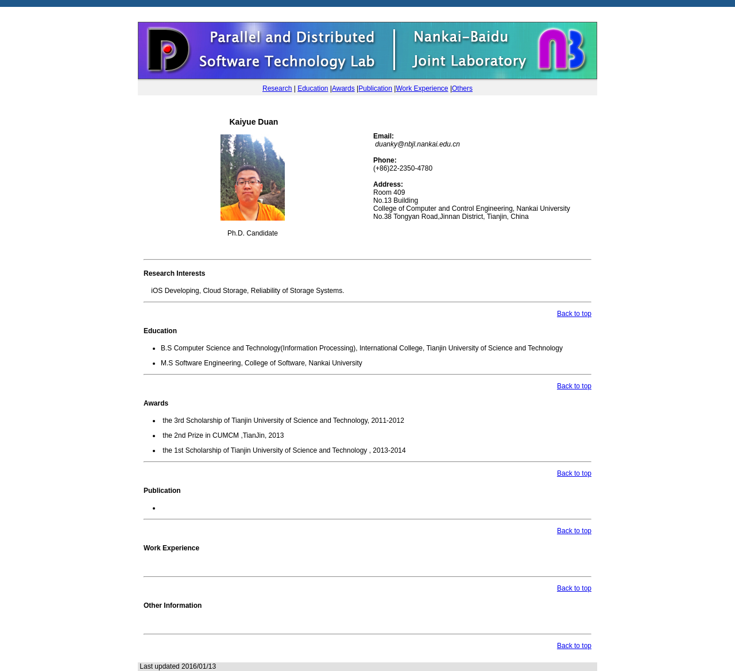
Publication (375, 88)
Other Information (173, 605)
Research (277, 88)
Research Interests (174, 273)
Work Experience (422, 88)
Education (312, 88)
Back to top (574, 314)
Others (462, 88)
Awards (343, 88)
